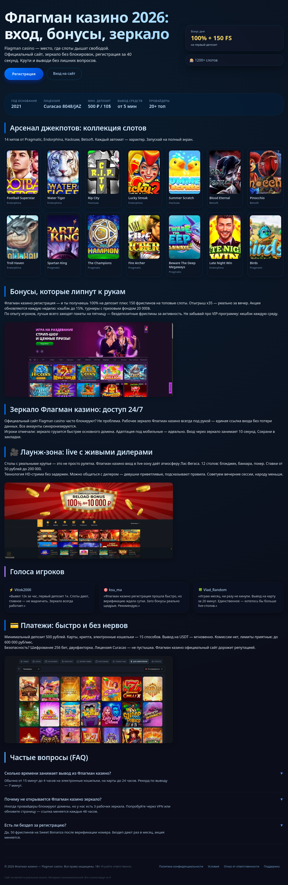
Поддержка (272, 866)
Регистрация (23, 73)
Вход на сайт (64, 73)
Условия (213, 866)
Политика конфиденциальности (181, 866)
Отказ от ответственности (241, 866)
